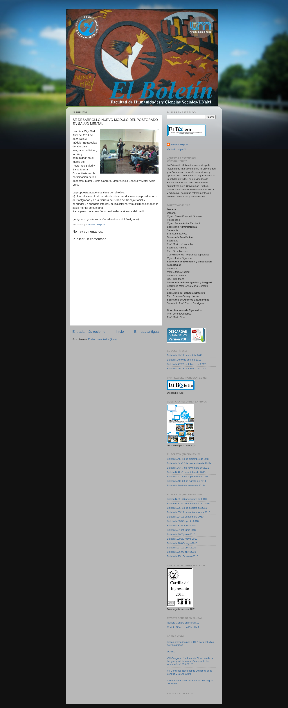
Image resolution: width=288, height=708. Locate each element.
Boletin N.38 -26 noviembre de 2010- (187, 499)
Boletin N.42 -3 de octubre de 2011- (186, 472)
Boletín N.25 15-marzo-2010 (182, 556)
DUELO (171, 651)
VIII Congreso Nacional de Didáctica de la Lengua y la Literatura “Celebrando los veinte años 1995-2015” (190, 661)
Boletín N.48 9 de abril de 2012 (184, 359)
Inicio (120, 331)
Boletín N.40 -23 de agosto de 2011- (187, 481)
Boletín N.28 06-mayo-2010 (182, 543)
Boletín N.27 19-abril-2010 (181, 547)
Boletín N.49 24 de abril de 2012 (185, 355)
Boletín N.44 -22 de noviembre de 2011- (189, 463)
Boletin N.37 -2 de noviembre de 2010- (188, 503)
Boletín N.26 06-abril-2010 (181, 551)
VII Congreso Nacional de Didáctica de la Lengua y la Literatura (189, 672)
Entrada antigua (146, 331)
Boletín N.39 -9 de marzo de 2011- (186, 485)
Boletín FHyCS (179, 144)
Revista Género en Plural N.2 (183, 622)
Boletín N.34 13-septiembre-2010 (185, 516)
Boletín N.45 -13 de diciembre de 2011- (188, 459)
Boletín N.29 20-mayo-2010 (182, 538)
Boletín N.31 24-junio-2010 (182, 530)
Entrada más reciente (88, 331)
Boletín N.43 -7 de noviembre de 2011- (188, 467)
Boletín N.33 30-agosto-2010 (183, 521)
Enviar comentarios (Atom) (103, 339)
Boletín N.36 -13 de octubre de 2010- (187, 507)
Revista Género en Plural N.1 (183, 627)
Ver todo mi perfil (176, 149)
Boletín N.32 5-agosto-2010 (182, 525)
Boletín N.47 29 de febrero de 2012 (186, 364)
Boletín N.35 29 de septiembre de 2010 (188, 512)
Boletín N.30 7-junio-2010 (181, 534)
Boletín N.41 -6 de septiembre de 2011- (188, 476)
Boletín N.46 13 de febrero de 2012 (186, 368)
